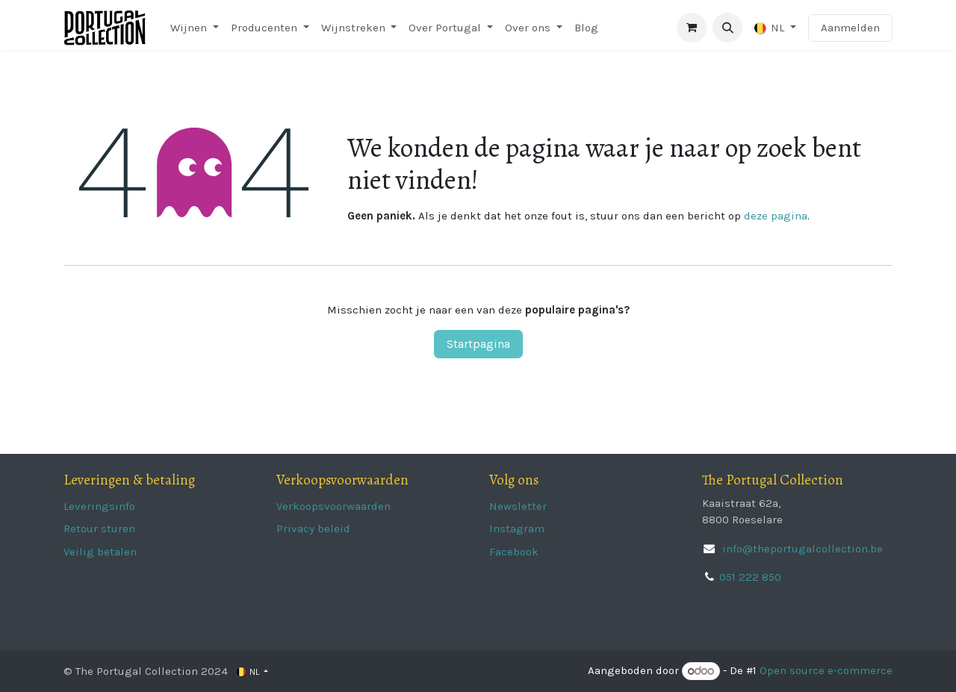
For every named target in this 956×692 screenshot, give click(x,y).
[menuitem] (194, 28)
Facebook (513, 551)
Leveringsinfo (99, 506)
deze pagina (775, 215)
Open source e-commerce (826, 671)
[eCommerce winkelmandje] (692, 28)
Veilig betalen (100, 551)
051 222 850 (750, 577)
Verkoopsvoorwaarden (333, 506)
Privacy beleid (313, 528)
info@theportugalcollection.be (801, 548)
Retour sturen (99, 528)
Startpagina (478, 344)
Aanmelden (850, 27)
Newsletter (518, 506)
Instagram (516, 528)
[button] (727, 28)
